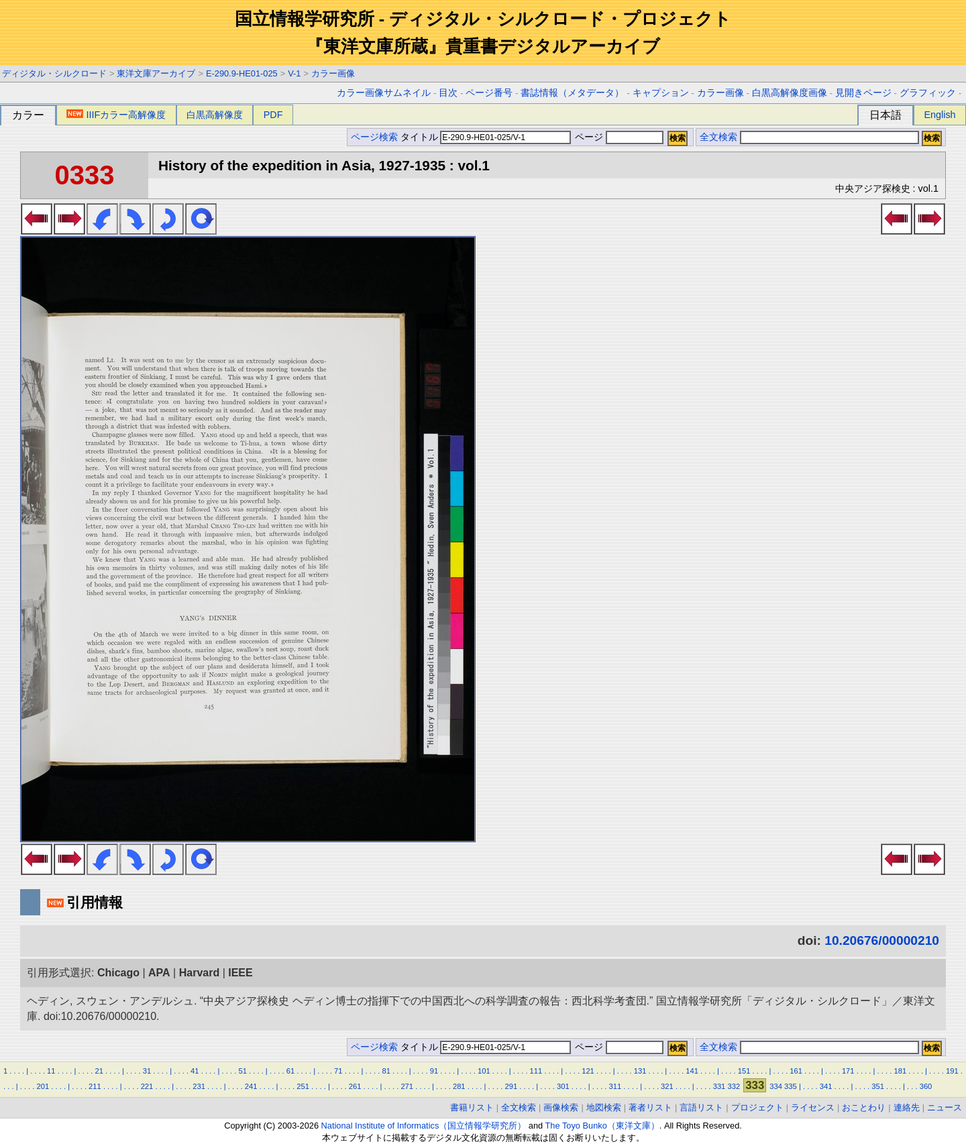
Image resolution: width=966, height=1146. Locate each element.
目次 (448, 93)
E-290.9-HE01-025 (242, 73)
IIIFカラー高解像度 (116, 114)
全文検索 (718, 137)
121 (588, 1071)
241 (251, 1086)
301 (563, 1086)
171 (848, 1071)
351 (877, 1086)
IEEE (240, 972)
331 (719, 1086)
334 (775, 1086)
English (939, 114)
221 (147, 1086)
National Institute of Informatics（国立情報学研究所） (424, 1126)
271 (406, 1086)
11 (51, 1071)
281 (459, 1086)
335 (790, 1086)
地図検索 (603, 1107)
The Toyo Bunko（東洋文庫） (602, 1126)
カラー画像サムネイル (384, 93)
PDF (273, 114)
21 (99, 1071)
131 (640, 1071)
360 (926, 1086)
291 (510, 1086)
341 (826, 1086)
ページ (617, 137)
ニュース (944, 1107)
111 (536, 1071)
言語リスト (701, 1107)
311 (615, 1086)
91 (434, 1071)
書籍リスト (472, 1107)
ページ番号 (489, 93)
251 (303, 1086)
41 (195, 1071)
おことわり (863, 1107)
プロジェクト (757, 1107)
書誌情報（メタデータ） (572, 93)
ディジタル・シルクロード (54, 73)
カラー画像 (333, 73)
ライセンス (813, 1107)
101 (484, 1071)
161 (796, 1071)
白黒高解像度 (214, 114)
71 (338, 1071)
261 (355, 1086)
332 (733, 1086)
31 (147, 1071)
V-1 (294, 73)
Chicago (118, 972)
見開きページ (863, 93)
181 (900, 1071)
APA (159, 972)
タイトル (486, 137)
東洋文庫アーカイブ (156, 73)
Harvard (199, 972)
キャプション (661, 93)
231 (199, 1086)
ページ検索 (374, 137)
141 (692, 1071)
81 (386, 1071)
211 (95, 1086)
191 (952, 1071)
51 (242, 1071)
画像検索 (560, 1107)
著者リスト (650, 1107)
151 (744, 1071)
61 (290, 1071)
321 (667, 1086)
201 (43, 1086)
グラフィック (928, 93)
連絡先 (907, 1107)
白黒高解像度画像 (789, 93)
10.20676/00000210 (881, 940)
